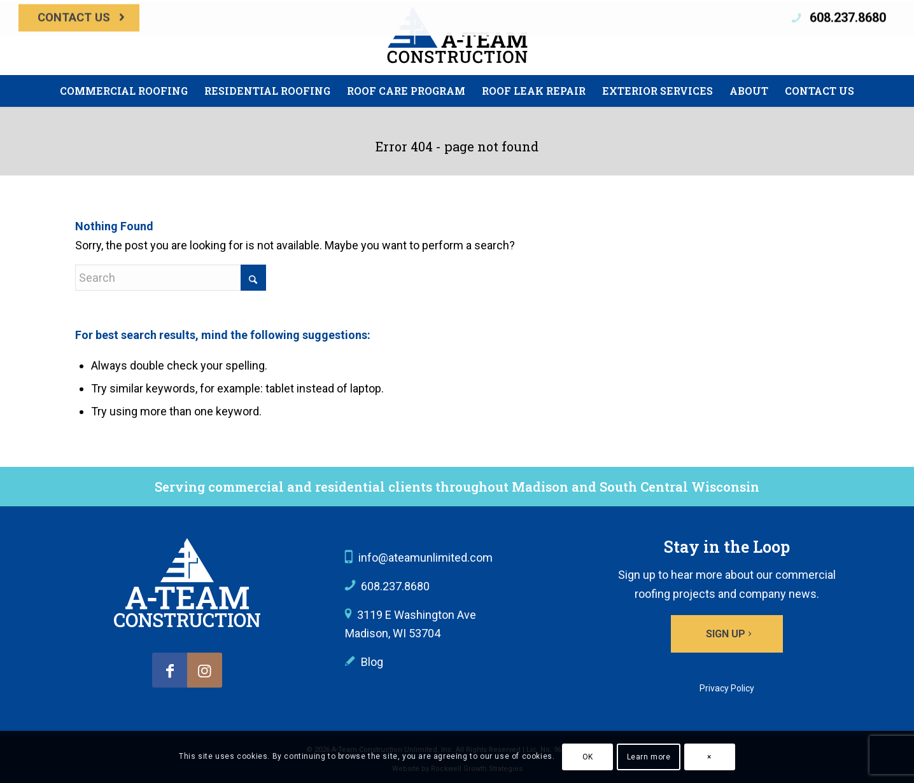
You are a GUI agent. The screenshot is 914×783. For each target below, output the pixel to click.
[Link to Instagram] (204, 670)
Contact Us (74, 32)
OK (587, 756)
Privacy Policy (727, 688)
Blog (372, 662)
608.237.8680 (848, 33)
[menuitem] (78, 33)
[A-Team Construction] (457, 37)
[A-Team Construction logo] (187, 582)
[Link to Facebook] (169, 670)
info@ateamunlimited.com (425, 557)
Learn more (649, 756)
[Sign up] (727, 634)
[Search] (170, 278)
